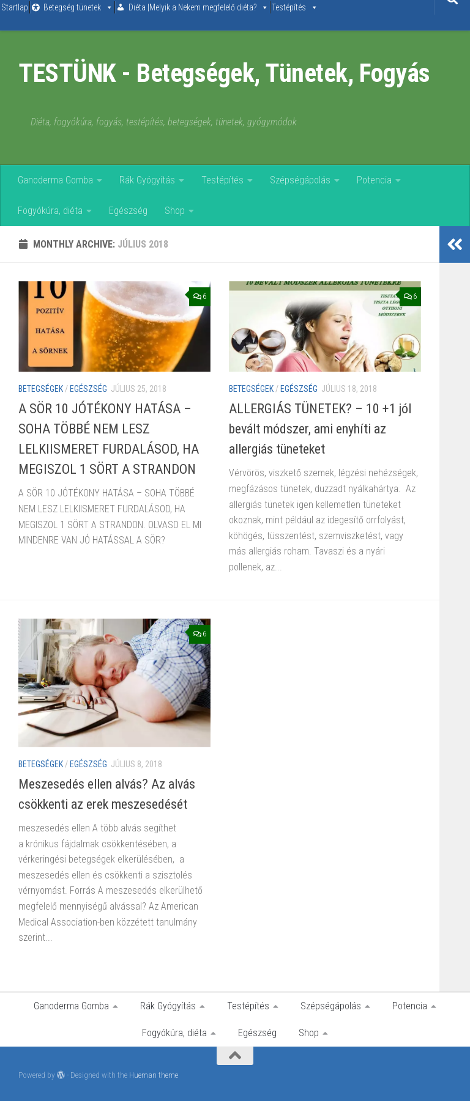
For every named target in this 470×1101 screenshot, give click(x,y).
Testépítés (289, 7)
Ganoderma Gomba (55, 180)
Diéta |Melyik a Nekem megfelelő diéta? (192, 7)
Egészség (128, 210)
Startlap (14, 7)
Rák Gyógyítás (147, 180)
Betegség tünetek (72, 7)
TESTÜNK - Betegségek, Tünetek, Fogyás (224, 73)
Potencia (374, 180)
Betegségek (40, 389)
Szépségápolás (300, 180)
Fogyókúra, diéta (50, 210)
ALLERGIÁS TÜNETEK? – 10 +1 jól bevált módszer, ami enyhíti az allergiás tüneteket (320, 429)
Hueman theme (153, 1075)
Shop (175, 210)
